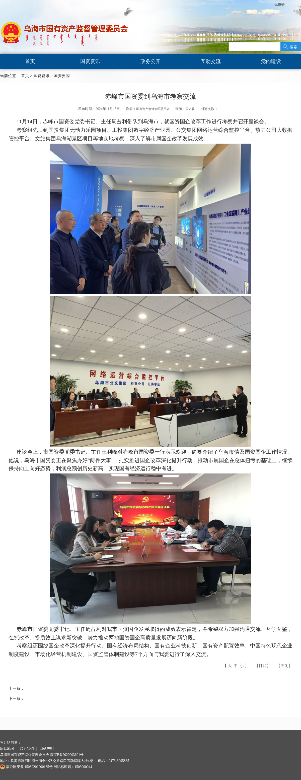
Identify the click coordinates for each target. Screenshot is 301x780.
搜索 (293, 47)
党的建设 (271, 61)
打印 (263, 666)
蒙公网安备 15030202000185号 (26, 767)
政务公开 (150, 61)
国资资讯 (90, 61)
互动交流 (211, 61)
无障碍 (279, 5)
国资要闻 (62, 76)
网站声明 (47, 749)
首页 (30, 61)
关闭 (284, 666)
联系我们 (27, 749)
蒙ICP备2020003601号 (67, 755)
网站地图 (7, 749)
